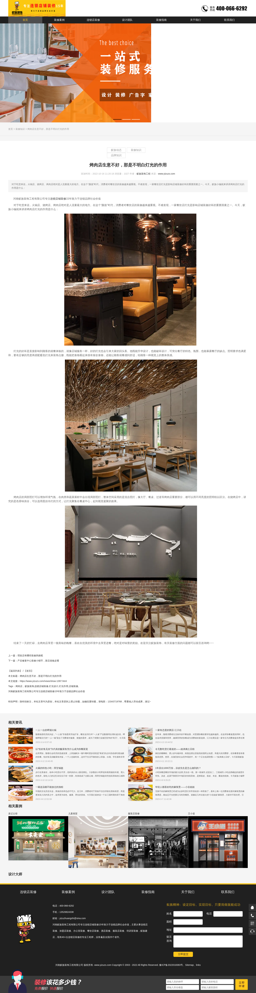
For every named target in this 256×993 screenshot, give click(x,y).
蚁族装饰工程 (143, 173)
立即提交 (183, 954)
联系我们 (229, 19)
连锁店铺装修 (58, 198)
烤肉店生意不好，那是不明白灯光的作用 (48, 129)
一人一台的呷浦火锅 (46, 730)
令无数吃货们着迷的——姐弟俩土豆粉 (175, 749)
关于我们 (195, 19)
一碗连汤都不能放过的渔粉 (49, 787)
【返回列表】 (15, 671)
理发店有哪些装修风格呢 (30, 655)
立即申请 (242, 984)
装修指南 (161, 19)
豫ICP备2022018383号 (171, 965)
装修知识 (20, 129)
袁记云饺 (13, 813)
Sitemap (189, 965)
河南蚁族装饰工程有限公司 (69, 965)
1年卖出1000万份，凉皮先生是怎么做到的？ (178, 768)
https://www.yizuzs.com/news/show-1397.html (43, 681)
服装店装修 (134, 813)
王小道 (191, 813)
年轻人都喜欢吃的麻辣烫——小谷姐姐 (175, 787)
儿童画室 (72, 813)
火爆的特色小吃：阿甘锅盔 (49, 768)
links (198, 965)
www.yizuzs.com (166, 173)
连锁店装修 (93, 19)
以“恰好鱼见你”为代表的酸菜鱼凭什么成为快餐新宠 (62, 749)
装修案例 (59, 19)
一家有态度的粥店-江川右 (168, 730)
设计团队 (127, 19)
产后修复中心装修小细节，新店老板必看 (38, 660)
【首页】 (28, 671)
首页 (25, 19)
